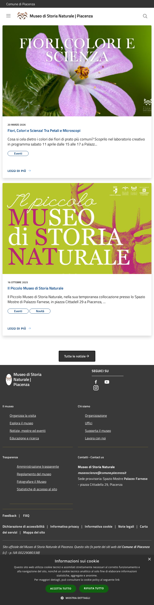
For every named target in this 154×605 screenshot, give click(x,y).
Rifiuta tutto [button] (94, 588)
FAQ (26, 515)
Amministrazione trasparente (38, 466)
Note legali (126, 526)
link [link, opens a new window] (117, 580)
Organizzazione (96, 415)
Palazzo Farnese (135, 478)
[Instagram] (96, 388)
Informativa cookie (98, 526)
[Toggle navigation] (8, 15)
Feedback (9, 515)
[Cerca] (145, 16)
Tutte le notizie (77, 356)
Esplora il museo (21, 423)
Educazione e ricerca (24, 438)
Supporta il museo (98, 430)
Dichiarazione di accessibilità (23, 526)
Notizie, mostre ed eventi (28, 430)
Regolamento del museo (34, 473)
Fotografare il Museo (31, 481)
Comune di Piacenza (20, 3)
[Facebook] (96, 382)
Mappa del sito (34, 532)
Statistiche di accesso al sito (37, 489)
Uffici (88, 423)
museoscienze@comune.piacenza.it (102, 472)
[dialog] (77, 580)
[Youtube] (107, 382)
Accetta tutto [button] (60, 588)
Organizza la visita (23, 415)
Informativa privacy (64, 526)
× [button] (149, 559)
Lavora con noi (95, 438)
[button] (77, 598)
